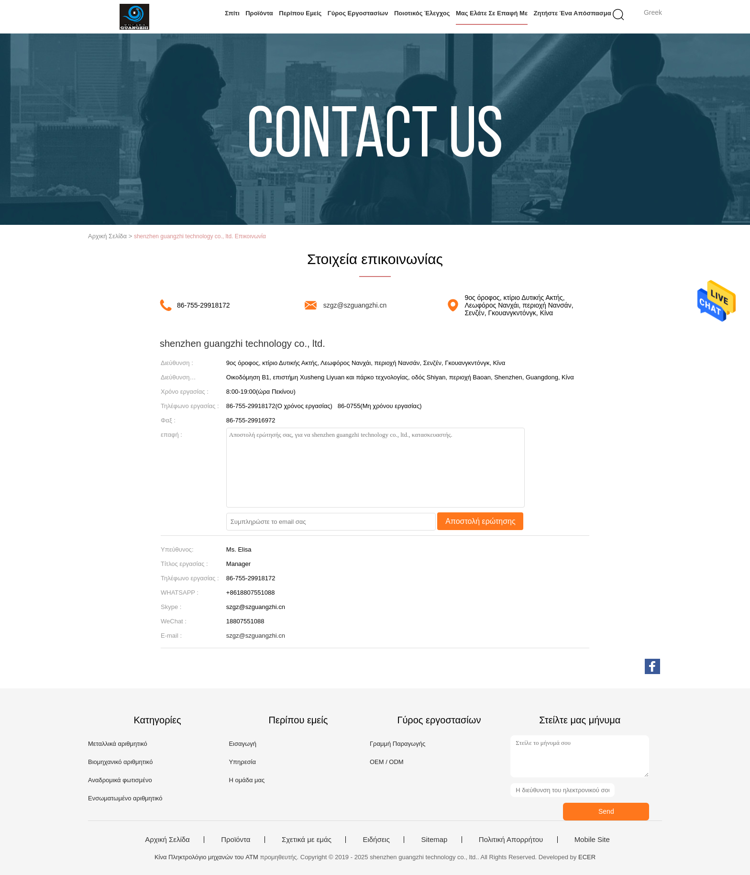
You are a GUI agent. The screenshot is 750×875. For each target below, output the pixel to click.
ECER (587, 857)
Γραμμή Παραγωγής (397, 743)
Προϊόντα (259, 13)
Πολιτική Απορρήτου (511, 839)
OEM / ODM (387, 761)
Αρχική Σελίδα (167, 839)
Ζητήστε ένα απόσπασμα (572, 13)
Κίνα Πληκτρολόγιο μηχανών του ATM (206, 857)
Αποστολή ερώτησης (480, 521)
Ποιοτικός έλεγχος (422, 13)
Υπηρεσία (242, 761)
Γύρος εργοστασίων (358, 13)
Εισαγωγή (242, 743)
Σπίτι (232, 13)
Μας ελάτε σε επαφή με (492, 13)
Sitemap (434, 839)
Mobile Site (592, 839)
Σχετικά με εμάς (306, 839)
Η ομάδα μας (247, 780)
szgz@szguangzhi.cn (355, 305)
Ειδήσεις (376, 839)
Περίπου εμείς (300, 13)
